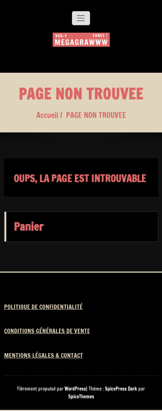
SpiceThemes (81, 396)
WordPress (75, 388)
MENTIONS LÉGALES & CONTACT (43, 355)
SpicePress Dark (121, 388)
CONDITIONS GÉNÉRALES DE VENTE (47, 331)
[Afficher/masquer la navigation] (81, 18)
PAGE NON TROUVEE (96, 115)
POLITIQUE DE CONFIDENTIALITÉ (43, 307)
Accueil (47, 115)
